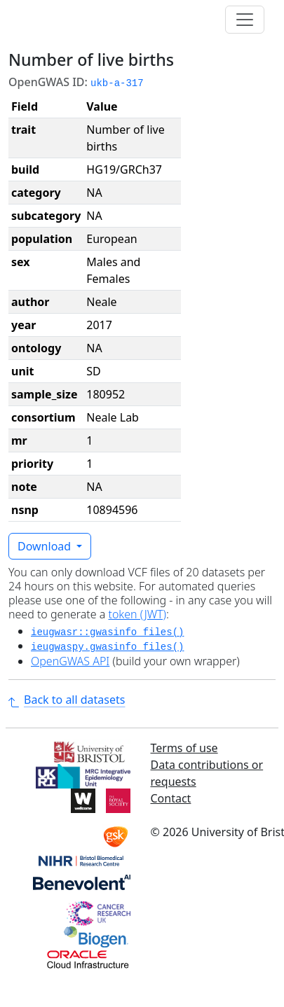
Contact (171, 798)
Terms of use (184, 748)
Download (46, 546)
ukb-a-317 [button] (117, 83)
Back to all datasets (66, 699)
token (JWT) (137, 614)
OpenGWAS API (70, 661)
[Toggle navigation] (244, 20)
